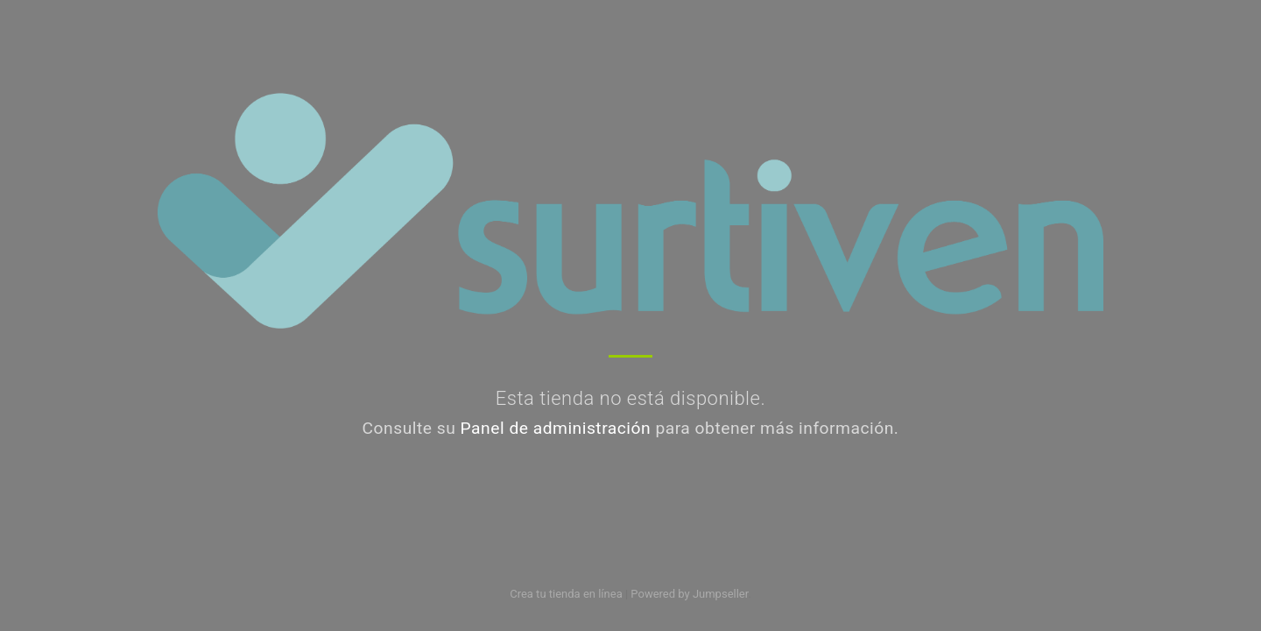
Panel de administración (556, 428)
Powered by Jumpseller (689, 593)
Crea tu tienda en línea (567, 593)
